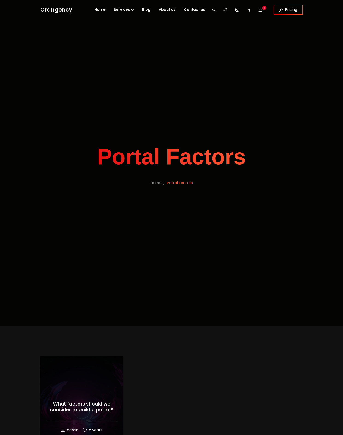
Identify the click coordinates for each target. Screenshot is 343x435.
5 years (92, 430)
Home (100, 9)
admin (69, 430)
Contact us (194, 9)
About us (167, 9)
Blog (146, 9)
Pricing (288, 9)
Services (124, 9)
